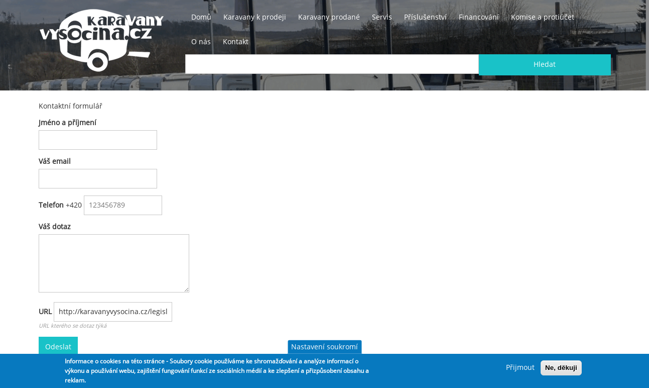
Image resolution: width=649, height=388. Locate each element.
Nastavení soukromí (324, 346)
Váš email (55, 161)
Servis (382, 17)
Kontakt (235, 41)
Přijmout (520, 367)
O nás (201, 41)
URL (45, 311)
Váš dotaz (55, 226)
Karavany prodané (329, 17)
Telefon (51, 205)
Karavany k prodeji (254, 17)
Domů (201, 17)
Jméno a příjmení (67, 122)
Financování (479, 17)
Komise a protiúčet (542, 17)
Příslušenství (425, 17)
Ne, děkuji (561, 367)
